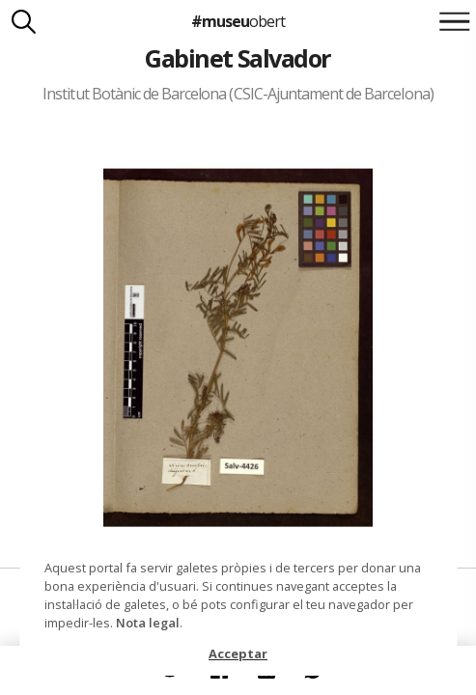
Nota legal (148, 622)
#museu (238, 21)
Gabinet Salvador (238, 58)
